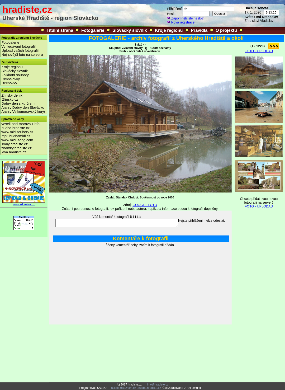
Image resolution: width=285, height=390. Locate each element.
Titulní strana (60, 30)
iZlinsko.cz (9, 99)
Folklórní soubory (15, 75)
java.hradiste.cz (13, 152)
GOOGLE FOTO (145, 205)
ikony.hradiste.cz (14, 144)
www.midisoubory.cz (17, 132)
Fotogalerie (92, 30)
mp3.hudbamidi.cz (15, 136)
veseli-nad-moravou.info (20, 124)
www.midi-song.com (17, 140)
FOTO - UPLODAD (259, 51)
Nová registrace (181, 22)
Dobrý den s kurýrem (17, 103)
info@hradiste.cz (158, 384)
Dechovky (9, 83)
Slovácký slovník (129, 30)
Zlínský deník (11, 95)
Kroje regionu (169, 30)
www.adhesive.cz (23, 203)
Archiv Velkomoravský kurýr (23, 111)
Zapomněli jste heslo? (185, 18)
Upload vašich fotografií (20, 50)
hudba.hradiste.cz (15, 128)
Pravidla (199, 30)
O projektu (226, 30)
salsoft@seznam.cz (123, 388)
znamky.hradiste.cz (16, 148)
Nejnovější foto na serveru (22, 54)
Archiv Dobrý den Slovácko (22, 107)
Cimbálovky (10, 79)
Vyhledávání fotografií (18, 46)
